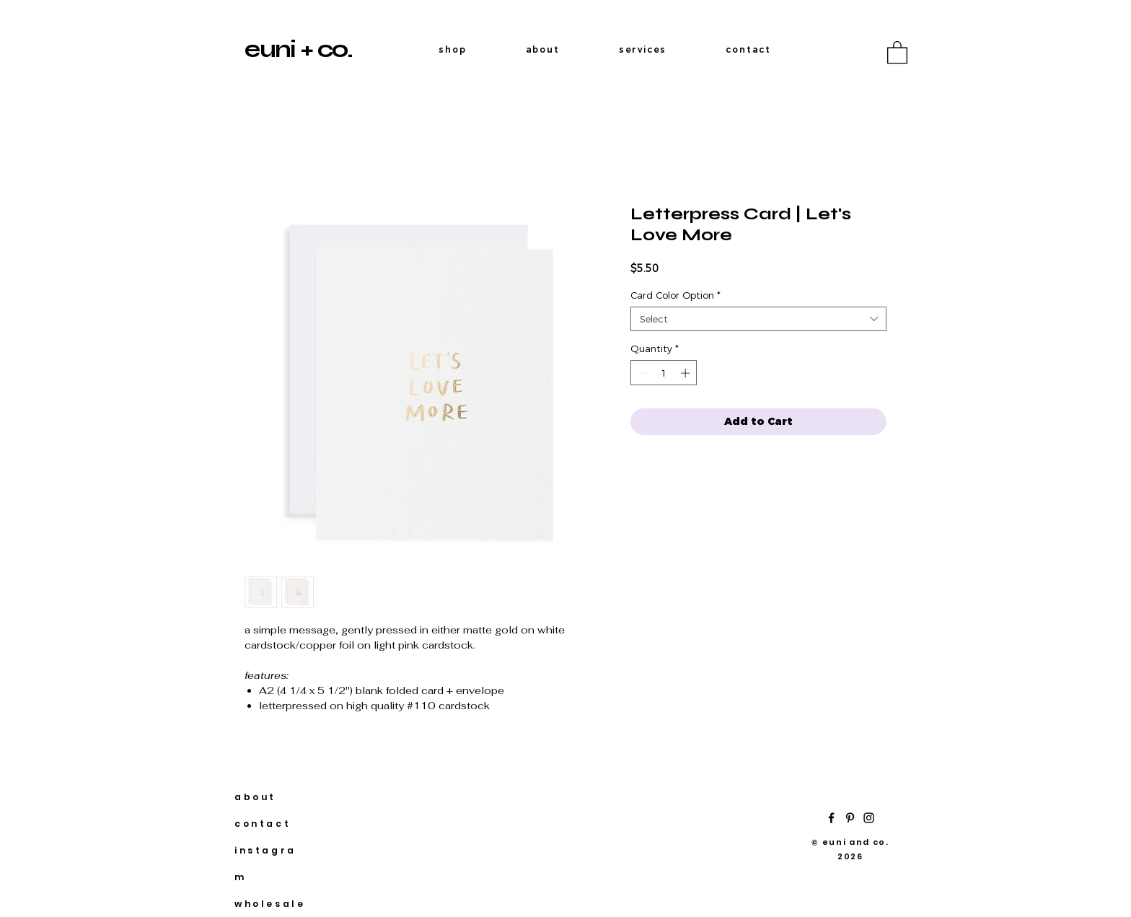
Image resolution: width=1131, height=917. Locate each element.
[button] (897, 51)
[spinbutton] (664, 373)
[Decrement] (641, 373)
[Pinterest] (850, 818)
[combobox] (758, 319)
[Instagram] (869, 818)
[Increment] (686, 373)
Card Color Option (675, 295)
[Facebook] (831, 818)
